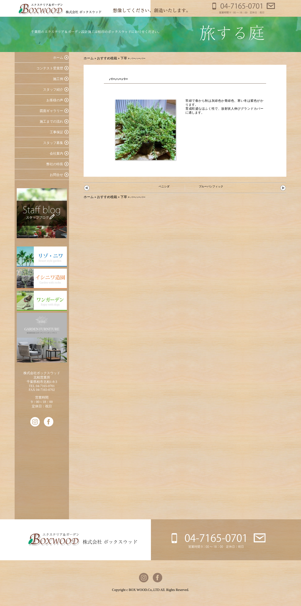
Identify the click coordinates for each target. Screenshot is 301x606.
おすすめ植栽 (107, 58)
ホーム (89, 58)
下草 (123, 58)
